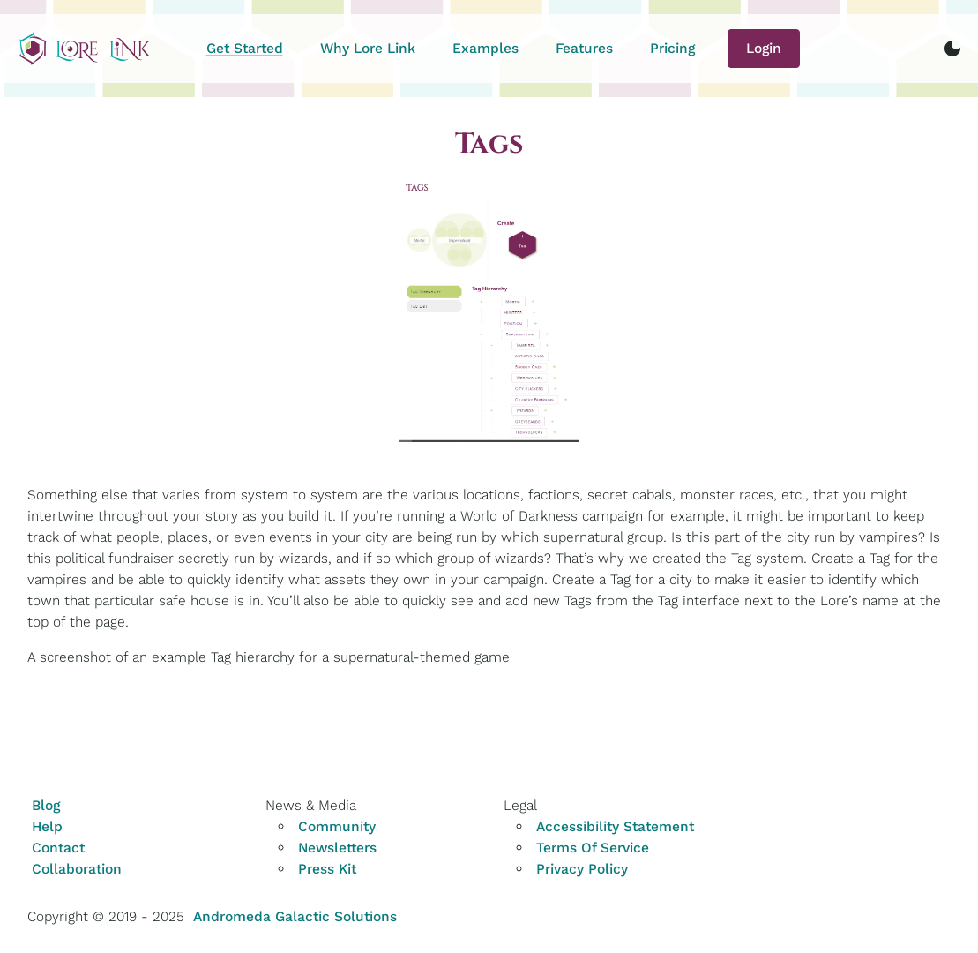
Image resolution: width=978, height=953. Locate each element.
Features (584, 48)
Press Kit (327, 868)
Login (763, 48)
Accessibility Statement (615, 826)
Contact (58, 847)
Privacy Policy (582, 868)
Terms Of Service (592, 847)
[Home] (84, 48)
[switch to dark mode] (952, 48)
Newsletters (337, 847)
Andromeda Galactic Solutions (295, 916)
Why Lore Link (367, 48)
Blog (46, 805)
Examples (485, 48)
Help (47, 826)
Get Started (244, 48)
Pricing (672, 48)
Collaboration (77, 868)
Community (337, 826)
